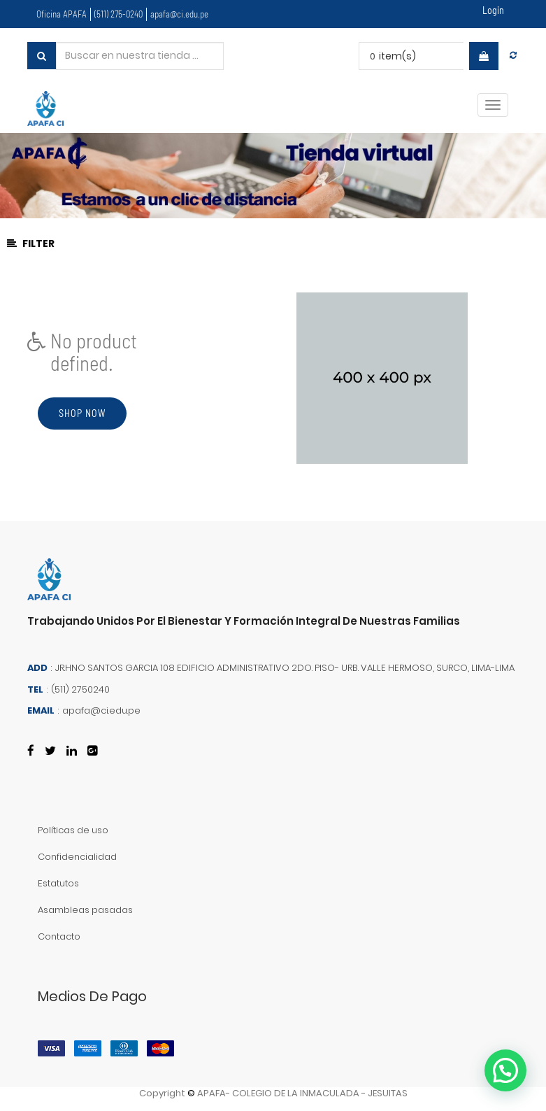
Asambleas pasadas (85, 910)
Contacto (59, 936)
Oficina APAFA (61, 14)
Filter (31, 243)
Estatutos (58, 883)
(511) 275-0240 (118, 14)
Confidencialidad (77, 856)
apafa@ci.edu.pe (179, 14)
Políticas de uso (73, 830)
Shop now (82, 413)
